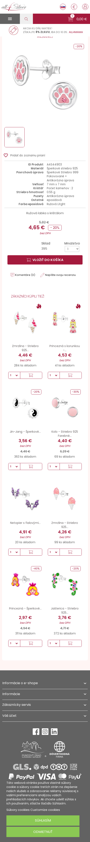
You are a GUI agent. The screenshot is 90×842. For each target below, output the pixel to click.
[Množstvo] (72, 249)
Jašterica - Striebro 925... (65, 610)
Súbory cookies (18, 810)
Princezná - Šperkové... (25, 608)
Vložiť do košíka (45, 259)
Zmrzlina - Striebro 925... (25, 348)
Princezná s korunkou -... (64, 348)
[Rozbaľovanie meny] (74, 7)
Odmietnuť (43, 831)
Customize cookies (45, 810)
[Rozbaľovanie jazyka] (63, 7)
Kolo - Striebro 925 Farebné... (65, 434)
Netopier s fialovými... (25, 523)
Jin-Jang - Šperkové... (25, 432)
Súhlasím (43, 820)
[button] (77, 19)
